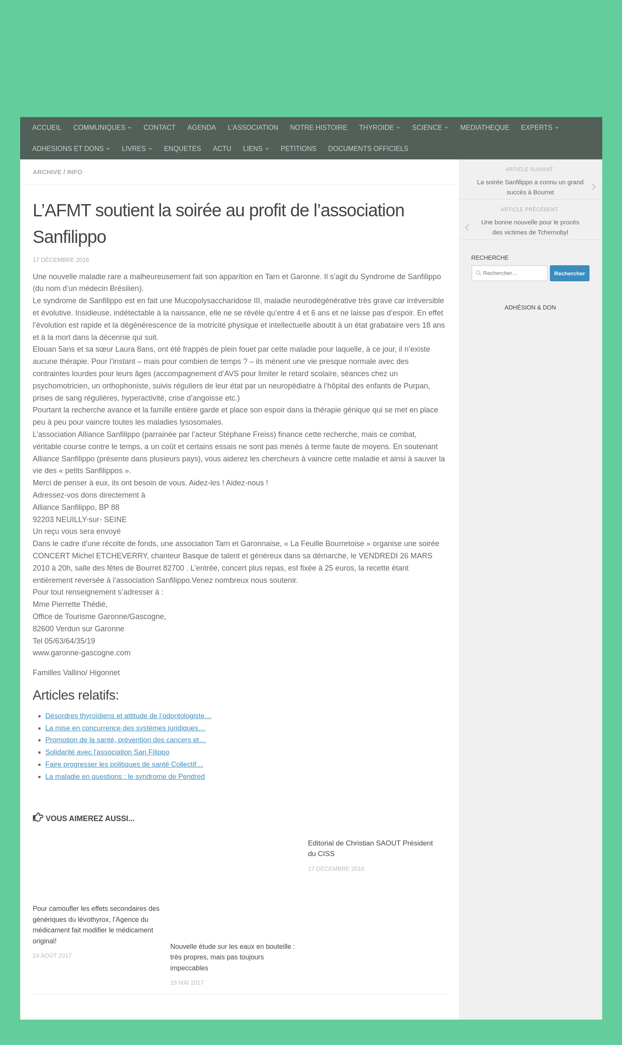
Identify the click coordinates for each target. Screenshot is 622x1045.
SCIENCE (427, 127)
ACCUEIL (47, 127)
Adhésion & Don (530, 307)
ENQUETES (182, 148)
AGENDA (202, 127)
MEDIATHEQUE (484, 127)
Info (77, 171)
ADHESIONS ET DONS (68, 148)
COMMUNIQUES (99, 127)
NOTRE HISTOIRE (318, 127)
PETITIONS (298, 148)
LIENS (253, 148)
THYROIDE (376, 127)
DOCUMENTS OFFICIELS (368, 148)
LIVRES (134, 148)
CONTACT (159, 127)
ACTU (222, 148)
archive (48, 171)
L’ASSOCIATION (253, 127)
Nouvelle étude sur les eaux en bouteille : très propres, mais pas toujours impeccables (233, 957)
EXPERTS (536, 127)
